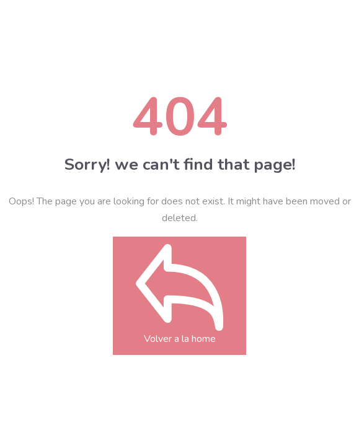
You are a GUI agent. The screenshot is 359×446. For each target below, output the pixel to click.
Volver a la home (179, 313)
